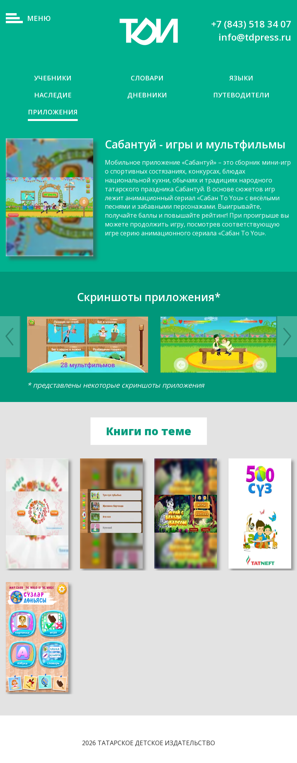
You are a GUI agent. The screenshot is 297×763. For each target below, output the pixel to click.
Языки (241, 77)
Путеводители (241, 94)
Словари (147, 77)
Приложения (53, 111)
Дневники (147, 94)
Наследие (53, 94)
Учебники (53, 77)
